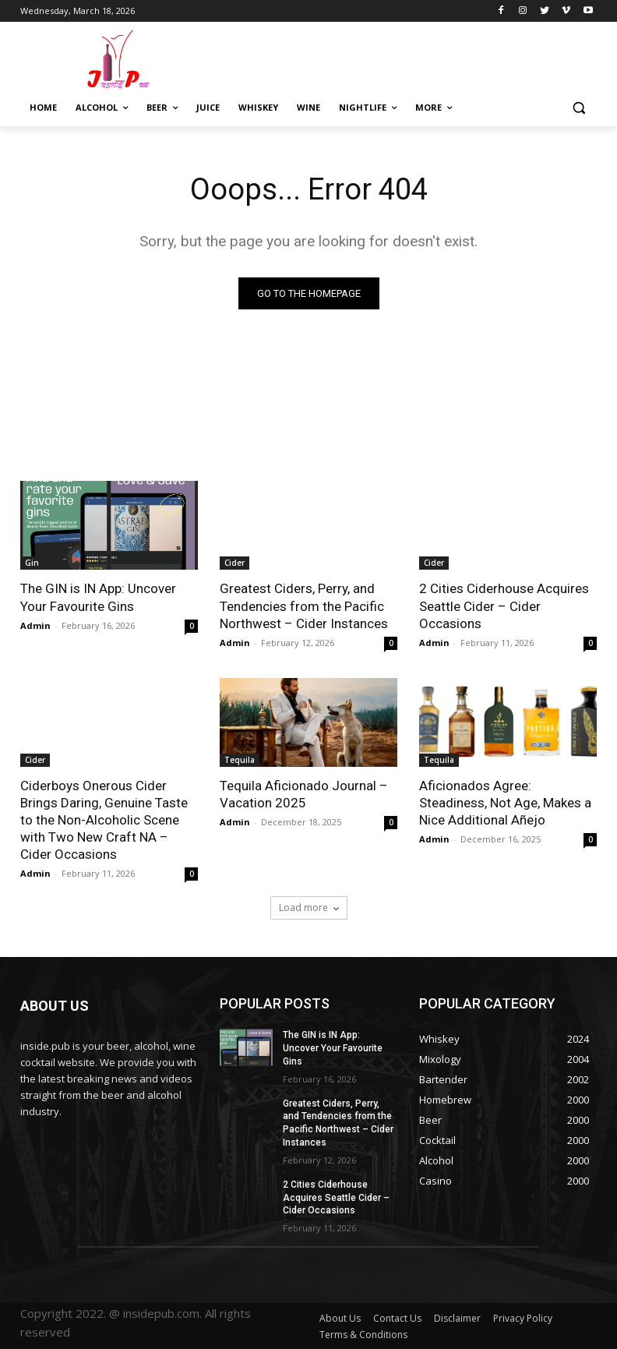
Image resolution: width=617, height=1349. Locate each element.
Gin (32, 562)
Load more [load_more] (309, 907)
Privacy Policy (522, 1318)
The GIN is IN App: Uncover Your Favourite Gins (98, 597)
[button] (578, 108)
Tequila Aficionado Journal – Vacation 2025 (304, 794)
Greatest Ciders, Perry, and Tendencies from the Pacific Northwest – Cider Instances (304, 605)
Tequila (239, 759)
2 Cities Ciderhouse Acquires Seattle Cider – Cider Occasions (504, 605)
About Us (340, 1318)
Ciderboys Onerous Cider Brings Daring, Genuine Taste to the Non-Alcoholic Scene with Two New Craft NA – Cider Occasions (104, 820)
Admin (35, 625)
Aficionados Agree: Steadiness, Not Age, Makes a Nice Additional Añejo (505, 803)
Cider (234, 562)
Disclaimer (457, 1318)
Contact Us (397, 1318)
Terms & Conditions (363, 1334)
